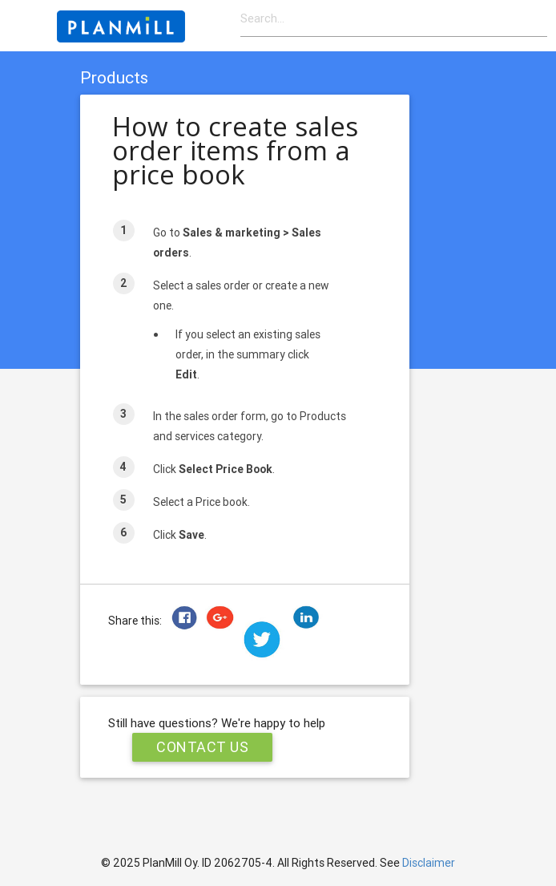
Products (114, 77)
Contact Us (202, 747)
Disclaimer (428, 863)
